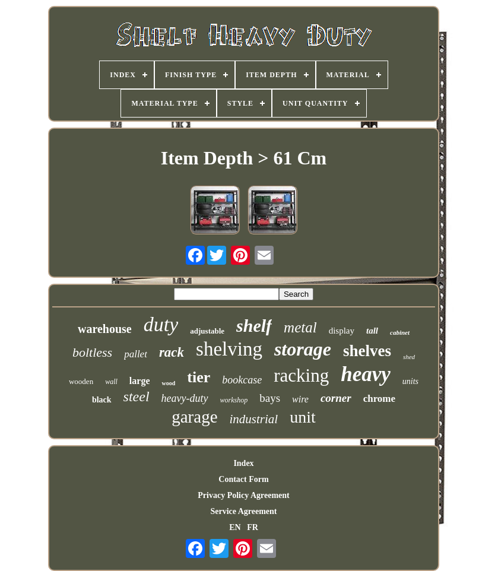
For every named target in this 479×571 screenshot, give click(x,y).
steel (136, 396)
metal (300, 327)
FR (252, 527)
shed (409, 356)
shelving (229, 349)
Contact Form (243, 479)
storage (302, 349)
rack (171, 352)
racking (301, 375)
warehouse (105, 328)
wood (168, 383)
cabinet (400, 332)
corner (336, 398)
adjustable (207, 330)
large (139, 381)
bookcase (242, 380)
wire (300, 399)
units (410, 381)
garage (194, 416)
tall (372, 330)
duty (161, 324)
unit (303, 417)
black (102, 399)
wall (111, 382)
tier (198, 377)
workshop (234, 400)
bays (269, 398)
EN (234, 527)
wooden (81, 381)
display (341, 330)
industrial (254, 419)
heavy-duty (184, 398)
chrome (379, 398)
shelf (254, 325)
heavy (366, 374)
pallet (135, 354)
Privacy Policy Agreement (243, 495)
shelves (367, 351)
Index (243, 463)
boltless (92, 352)
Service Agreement (243, 511)
